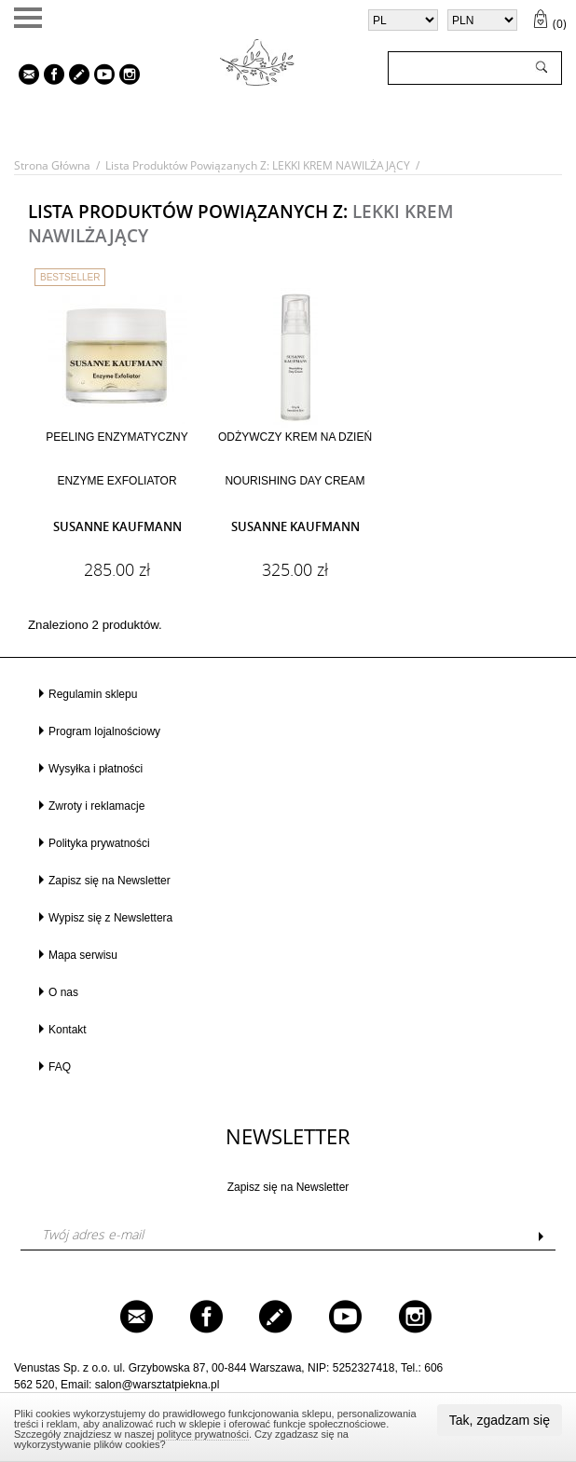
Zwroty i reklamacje (96, 806)
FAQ (59, 1066)
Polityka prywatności (99, 843)
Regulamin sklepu (92, 694)
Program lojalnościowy (104, 731)
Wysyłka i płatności (95, 768)
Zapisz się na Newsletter (109, 880)
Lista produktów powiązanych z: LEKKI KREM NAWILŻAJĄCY (257, 165)
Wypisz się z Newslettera (110, 917)
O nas (63, 992)
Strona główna (52, 165)
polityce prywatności (202, 1434)
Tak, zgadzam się (499, 1420)
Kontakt (67, 1029)
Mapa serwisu (82, 955)
